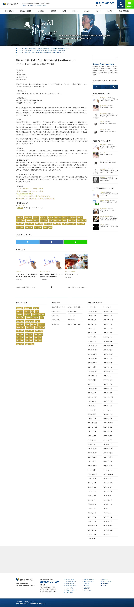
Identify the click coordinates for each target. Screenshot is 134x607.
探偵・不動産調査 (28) (74, 324)
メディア (98, 11)
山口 (40, 337)
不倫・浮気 (58, 217)
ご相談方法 (41, 11)
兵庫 (55, 224)
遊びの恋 (73, 217)
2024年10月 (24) (92, 350)
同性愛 (27, 324)
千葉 (74, 220)
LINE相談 (20, 208)
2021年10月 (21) (92, 427)
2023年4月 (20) (92, 388)
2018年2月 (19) (92, 521)
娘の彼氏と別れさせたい (25, 193)
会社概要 (86, 583)
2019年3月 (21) (107, 491)
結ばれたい (66, 217)
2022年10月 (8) (92, 401)
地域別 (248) (55, 315)
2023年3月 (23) (107, 388)
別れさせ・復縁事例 (25, 11)
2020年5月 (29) (107, 461)
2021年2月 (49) (92, 444)
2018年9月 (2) (107, 504)
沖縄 (50, 227)
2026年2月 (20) (92, 315)
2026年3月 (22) (107, 311)
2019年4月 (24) (92, 491)
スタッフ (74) (71, 315)
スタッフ (75, 11)
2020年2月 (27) (92, 470)
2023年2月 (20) (92, 393)
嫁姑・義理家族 (30, 321)
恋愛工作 (50, 217)
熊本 (22, 227)
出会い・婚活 (57, 220)
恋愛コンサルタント (70, 590)
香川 (18, 227)
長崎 (31, 227)
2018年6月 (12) (92, 513)
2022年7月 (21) (107, 405)
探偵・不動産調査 (124, 11)
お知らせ (86, 11)
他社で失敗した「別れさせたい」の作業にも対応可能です (36, 198)
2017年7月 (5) (107, 534)
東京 (70, 220)
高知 (27, 340)
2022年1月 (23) (107, 418)
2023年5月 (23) (107, 384)
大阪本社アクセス (88, 581)
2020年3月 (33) (107, 466)
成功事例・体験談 (70, 581)
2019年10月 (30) (92, 478)
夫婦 (50, 220)
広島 (79, 224)
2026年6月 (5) (92, 307)
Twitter (104, 586)
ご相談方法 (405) (56, 311)
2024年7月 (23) (107, 354)
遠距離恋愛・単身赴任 (32, 220)
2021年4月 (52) (92, 440)
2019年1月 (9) (107, 495)
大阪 (50, 224)
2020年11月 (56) (108, 448)
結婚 (46, 220)
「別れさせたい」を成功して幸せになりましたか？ (33, 196)
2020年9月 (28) (108, 453)
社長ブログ (104, 579)
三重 (37, 224)
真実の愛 (80, 217)
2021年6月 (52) (92, 435)
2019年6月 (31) (92, 487)
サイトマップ (87, 590)
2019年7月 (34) (107, 483)
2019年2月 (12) (92, 495)
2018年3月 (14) (107, 517)
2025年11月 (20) (108, 320)
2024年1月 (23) (107, 367)
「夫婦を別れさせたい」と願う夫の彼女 (30, 189)
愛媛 (22, 340)
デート (18, 220)
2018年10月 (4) (92, 504)
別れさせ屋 (19, 217)
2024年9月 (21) (107, 350)
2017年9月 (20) (107, 530)
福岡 (27, 227)
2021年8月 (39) (92, 431)
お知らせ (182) (56, 320)
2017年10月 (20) (92, 530)
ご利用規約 (86, 588)
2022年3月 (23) (107, 414)
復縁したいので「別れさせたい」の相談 (30, 191)
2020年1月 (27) (107, 470)
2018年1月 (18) (107, 521)
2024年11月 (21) (108, 345)
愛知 (22, 224)
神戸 (59, 224)
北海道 (64, 220)
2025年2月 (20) (92, 341)
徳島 (83, 224)
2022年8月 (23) (92, 405)
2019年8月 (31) (92, 483)
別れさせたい (28, 217)
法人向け (110, 11)
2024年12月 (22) (92, 345)
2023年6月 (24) (92, 384)
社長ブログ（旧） (107, 581)
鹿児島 (45, 227)
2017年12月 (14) (92, 526)
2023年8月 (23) (92, 380)
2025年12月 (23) (92, 320)
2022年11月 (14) (108, 397)
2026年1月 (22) (107, 315)
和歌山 (69, 224)
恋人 (41, 220)
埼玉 (79, 220)
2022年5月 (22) (107, 410)
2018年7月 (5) (107, 508)
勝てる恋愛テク (9, 11)
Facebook (104, 583)
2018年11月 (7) (107, 500)
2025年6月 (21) (92, 333)
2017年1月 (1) (91, 538)
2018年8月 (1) (91, 508)
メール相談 (20, 205)
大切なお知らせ (69, 583)
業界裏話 (53, 11)
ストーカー (41, 324)
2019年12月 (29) (92, 474)
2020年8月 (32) (92, 457)
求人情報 (86, 586)
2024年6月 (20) (92, 358)
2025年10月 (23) (92, 324)
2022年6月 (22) (92, 410)
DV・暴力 (33, 324)
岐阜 (32, 224)
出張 (37, 311)
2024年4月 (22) (92, 363)
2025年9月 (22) (107, 324)
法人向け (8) (55, 324)
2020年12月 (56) (92, 448)
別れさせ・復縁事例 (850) (75, 307)
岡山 (74, 224)
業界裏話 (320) (72, 311)
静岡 (18, 224)
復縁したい (43, 217)
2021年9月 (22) (107, 427)
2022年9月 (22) (107, 401)
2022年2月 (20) (92, 418)
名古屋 (27, 224)
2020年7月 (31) (107, 457)
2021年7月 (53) (107, 431)
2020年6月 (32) (92, 461)
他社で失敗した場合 (70, 586)
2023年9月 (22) (107, 375)
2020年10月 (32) (92, 453)
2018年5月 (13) (107, 513)
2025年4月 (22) (92, 337)
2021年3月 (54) (107, 440)
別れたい (36, 217)
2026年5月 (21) (107, 307)
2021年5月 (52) (107, 435)
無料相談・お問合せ (89, 579)
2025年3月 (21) (107, 337)
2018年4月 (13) (92, 517)
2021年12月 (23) (92, 423)
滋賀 (41, 224)
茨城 (37, 327)
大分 (36, 227)
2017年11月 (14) (107, 526)
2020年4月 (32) (92, 466)
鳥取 (27, 337)
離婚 (23, 220)
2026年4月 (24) (92, 311)
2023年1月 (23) (107, 393)
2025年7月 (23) (107, 328)
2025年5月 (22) (107, 333)
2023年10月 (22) (92, 375)
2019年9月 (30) (107, 478)
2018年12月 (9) (92, 500)
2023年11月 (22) (108, 371)
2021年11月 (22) (108, 423)
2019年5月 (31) (107, 487)
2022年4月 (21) (92, 414)
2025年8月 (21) (92, 328)
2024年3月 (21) (107, 363)
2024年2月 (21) (92, 367)
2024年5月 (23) (107, 358)
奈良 (64, 224)
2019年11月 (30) (108, 474)
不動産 (37, 321)
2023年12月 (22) (92, 371)
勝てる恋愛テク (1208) (58, 307)
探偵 (32, 311)
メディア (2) (71, 320)
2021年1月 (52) (107, 444)
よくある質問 (68, 592)
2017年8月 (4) (92, 534)
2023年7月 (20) (107, 380)
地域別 (64, 11)
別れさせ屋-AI (69, 579)
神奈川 (84, 220)
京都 (46, 224)
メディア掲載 (68, 588)
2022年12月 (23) (92, 397)
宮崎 (40, 227)
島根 (31, 337)
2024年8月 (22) (92, 354)
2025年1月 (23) (107, 341)
